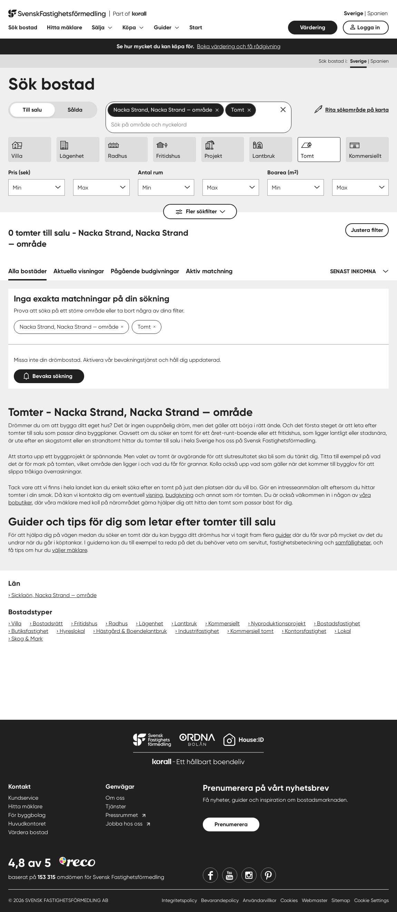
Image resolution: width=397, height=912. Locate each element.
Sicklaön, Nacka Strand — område (54, 595)
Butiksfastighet (29, 631)
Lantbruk (186, 623)
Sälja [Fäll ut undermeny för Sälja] (98, 27)
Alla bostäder (27, 271)
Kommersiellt (224, 623)
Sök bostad (22, 27)
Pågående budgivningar (145, 271)
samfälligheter (352, 542)
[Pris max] (101, 187)
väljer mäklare (69, 550)
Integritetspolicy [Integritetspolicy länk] (180, 900)
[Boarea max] (360, 187)
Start (195, 27)
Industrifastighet (198, 631)
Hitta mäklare (64, 27)
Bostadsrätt (48, 623)
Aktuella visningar (78, 271)
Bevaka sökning (49, 374)
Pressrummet (122, 815)
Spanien (377, 13)
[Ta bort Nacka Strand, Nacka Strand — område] (120, 327)
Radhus (118, 623)
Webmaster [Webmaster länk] (315, 900)
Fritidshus (85, 623)
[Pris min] (36, 187)
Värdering (312, 27)
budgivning (179, 495)
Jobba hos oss (124, 823)
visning (154, 495)
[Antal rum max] (230, 187)
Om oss (115, 798)
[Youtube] (229, 875)
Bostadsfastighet (338, 623)
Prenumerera (231, 824)
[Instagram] (249, 875)
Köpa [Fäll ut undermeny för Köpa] (129, 27)
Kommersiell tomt (252, 631)
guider (283, 535)
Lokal (344, 631)
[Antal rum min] (166, 187)
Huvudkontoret (27, 823)
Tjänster (116, 806)
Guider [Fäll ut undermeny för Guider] (162, 27)
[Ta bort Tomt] (153, 327)
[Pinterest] (268, 875)
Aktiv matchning (209, 271)
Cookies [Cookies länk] (289, 900)
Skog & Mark (27, 638)
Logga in (368, 27)
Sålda (75, 109)
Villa (16, 623)
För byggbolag (27, 815)
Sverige (354, 13)
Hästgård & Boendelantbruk (131, 631)
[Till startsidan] (77, 14)
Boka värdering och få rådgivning (238, 46)
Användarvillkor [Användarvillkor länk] (260, 900)
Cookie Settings (371, 900)
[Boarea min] (295, 187)
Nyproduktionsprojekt (278, 623)
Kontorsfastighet (305, 631)
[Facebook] (210, 875)
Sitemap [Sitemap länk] (341, 900)
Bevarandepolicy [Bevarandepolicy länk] (220, 900)
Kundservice (23, 798)
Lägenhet (151, 623)
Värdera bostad (28, 832)
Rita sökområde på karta (357, 109)
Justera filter (367, 230)
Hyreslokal (72, 631)
